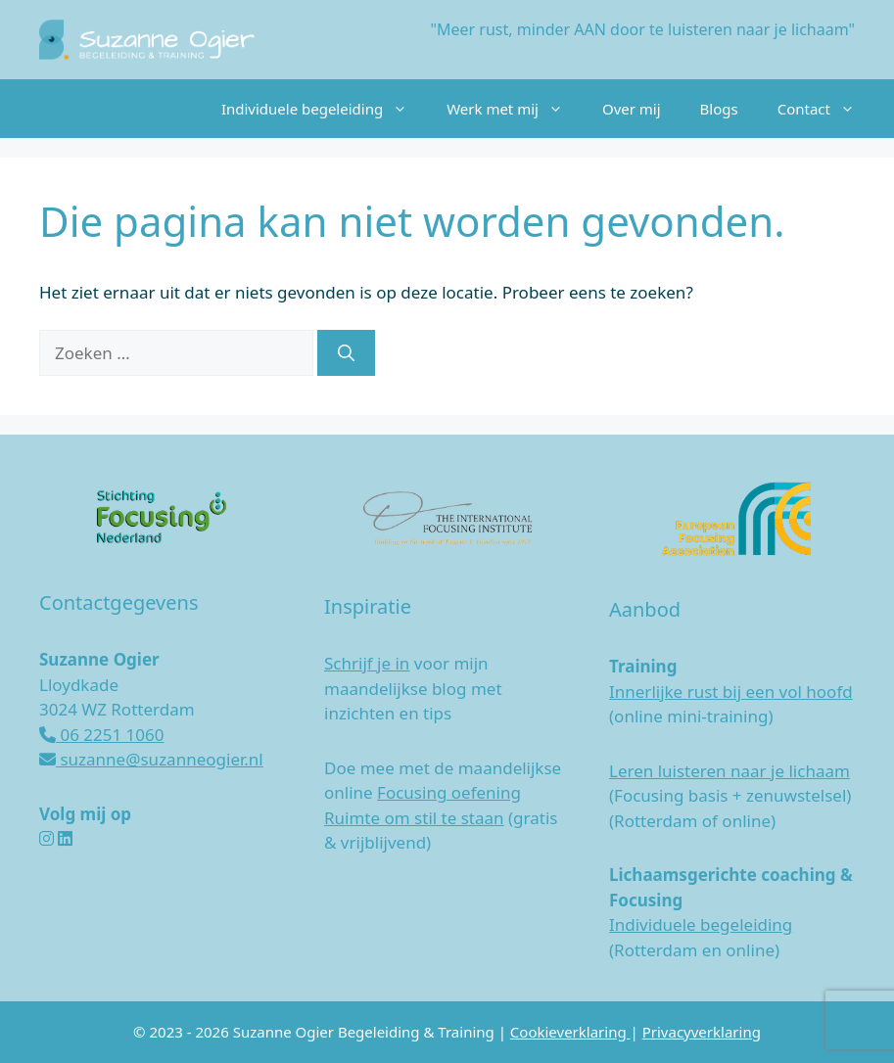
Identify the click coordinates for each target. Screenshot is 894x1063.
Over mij (631, 108)
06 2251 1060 (102, 734)
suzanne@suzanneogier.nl (151, 759)
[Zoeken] (346, 353)
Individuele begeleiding (324, 108)
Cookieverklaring (570, 1031)
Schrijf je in (366, 663)
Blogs (719, 108)
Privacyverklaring (701, 1031)
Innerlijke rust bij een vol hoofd (731, 691)
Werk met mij (515, 108)
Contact (825, 108)
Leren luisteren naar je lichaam (729, 771)
